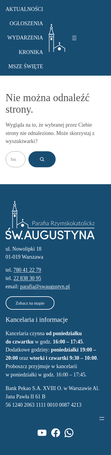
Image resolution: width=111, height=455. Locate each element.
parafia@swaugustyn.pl (45, 286)
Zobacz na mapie (30, 303)
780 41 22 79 (27, 270)
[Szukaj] (42, 159)
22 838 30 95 (27, 278)
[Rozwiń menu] (74, 38)
